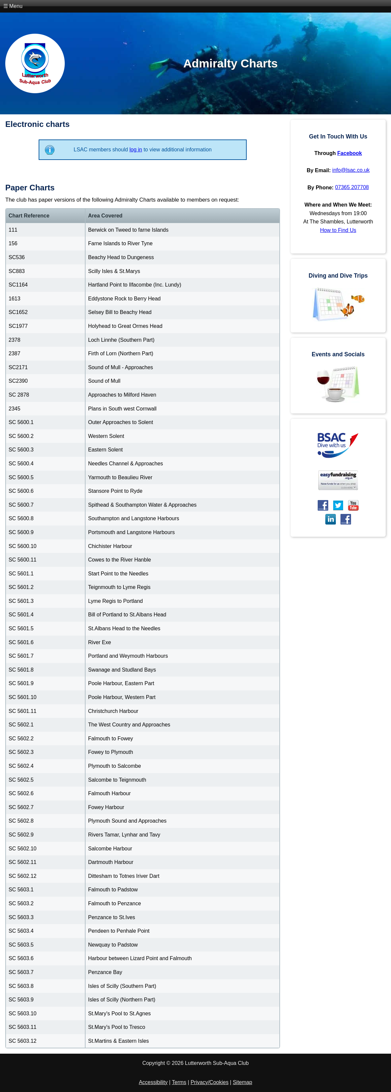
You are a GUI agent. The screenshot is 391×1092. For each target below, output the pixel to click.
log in (135, 149)
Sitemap (242, 1082)
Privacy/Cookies (210, 1082)
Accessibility (153, 1082)
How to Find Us (338, 230)
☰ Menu (12, 6)
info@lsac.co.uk (351, 170)
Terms (179, 1082)
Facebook (349, 153)
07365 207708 (352, 187)
